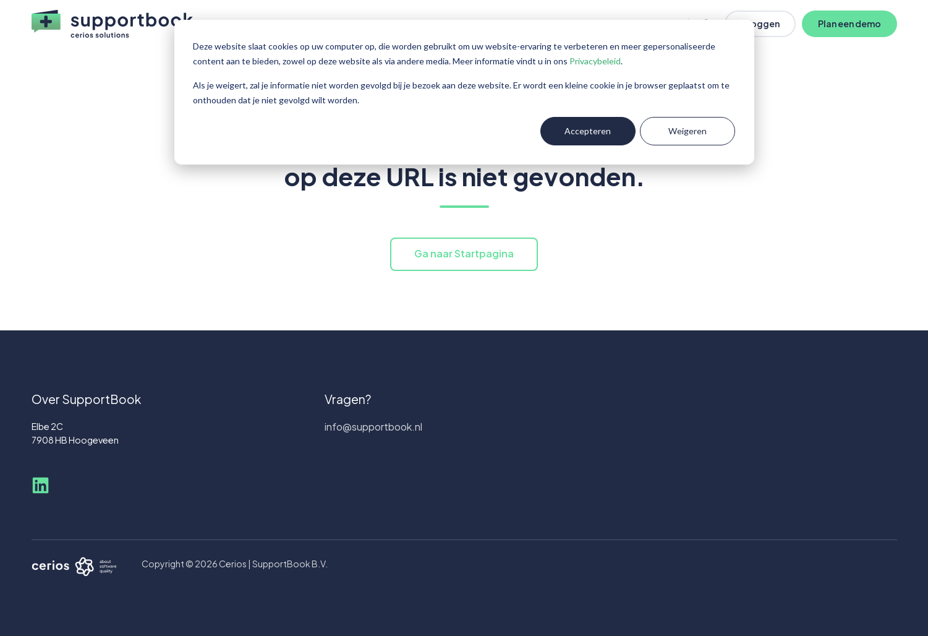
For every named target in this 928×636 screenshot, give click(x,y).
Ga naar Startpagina (464, 253)
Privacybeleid (595, 61)
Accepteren (587, 131)
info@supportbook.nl (373, 426)
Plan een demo (849, 23)
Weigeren (687, 131)
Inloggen (760, 23)
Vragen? (348, 399)
